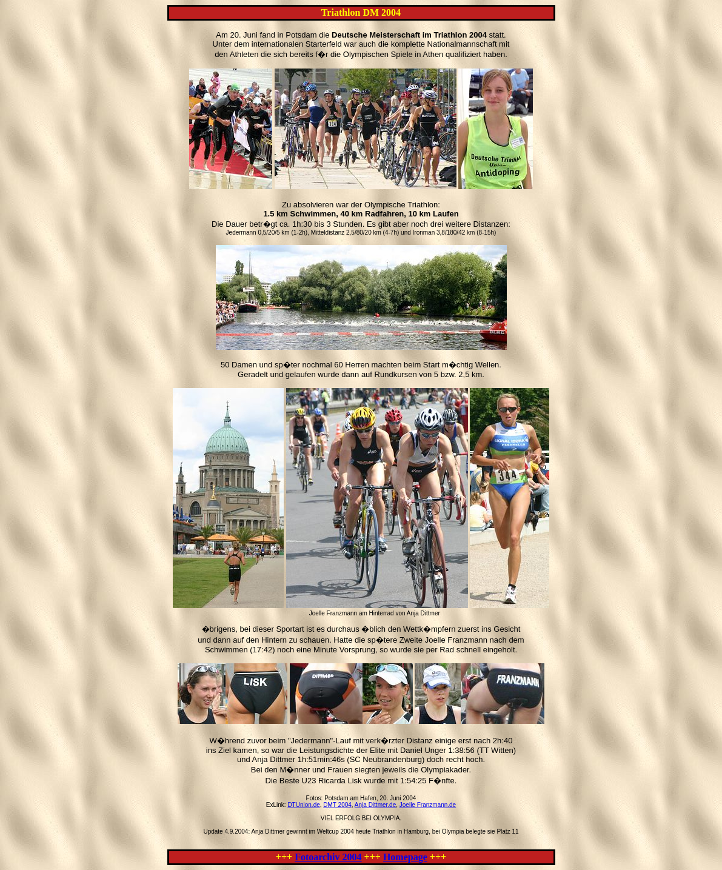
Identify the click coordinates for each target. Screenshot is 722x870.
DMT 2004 (337, 804)
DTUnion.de (303, 804)
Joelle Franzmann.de (427, 804)
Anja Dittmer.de (375, 804)
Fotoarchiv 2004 (328, 857)
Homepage (405, 857)
